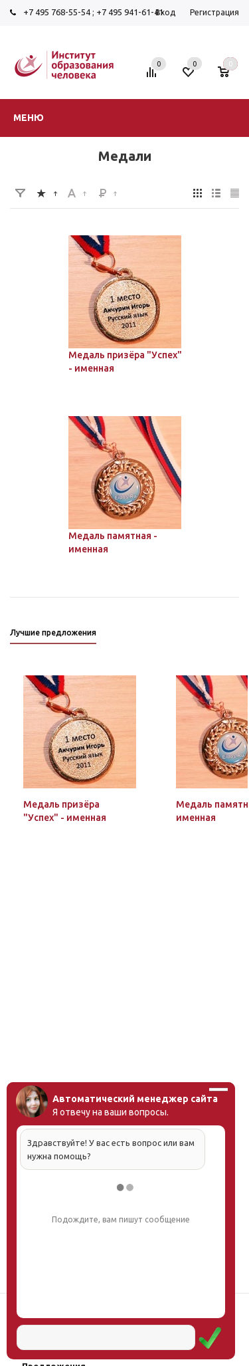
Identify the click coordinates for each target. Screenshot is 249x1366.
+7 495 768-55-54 (56, 12)
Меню (28, 117)
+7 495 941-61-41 (129, 12)
